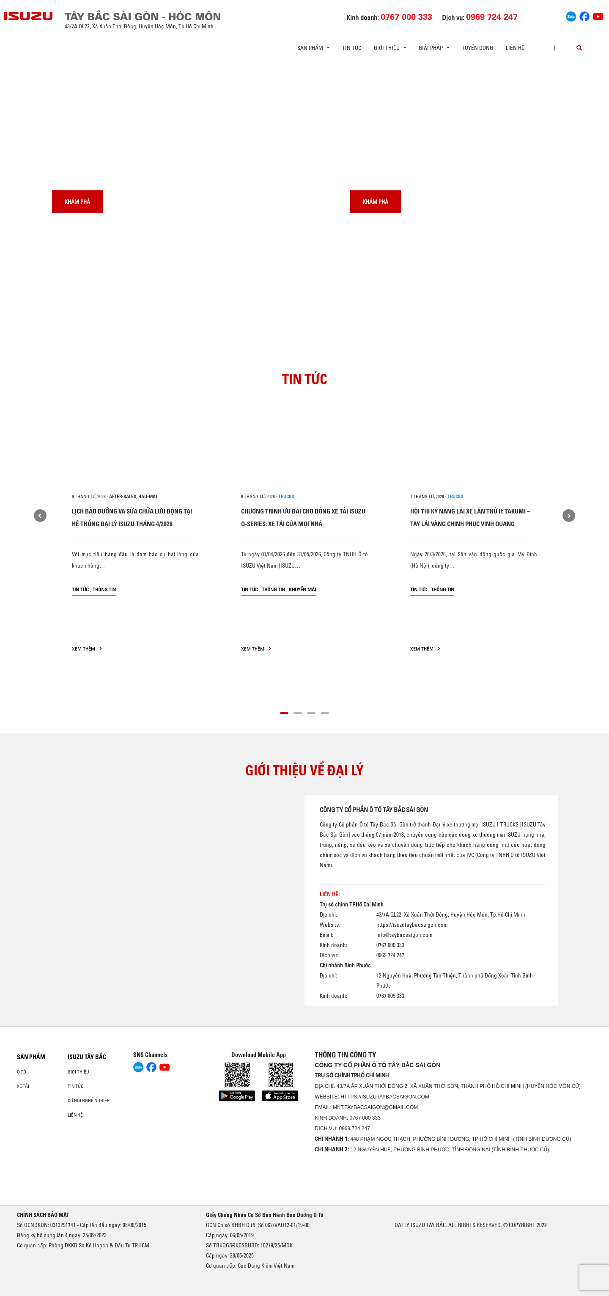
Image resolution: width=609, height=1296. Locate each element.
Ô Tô (21, 1072)
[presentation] (40, 515)
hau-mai (147, 497)
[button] (284, 712)
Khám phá (77, 201)
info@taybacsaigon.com (404, 934)
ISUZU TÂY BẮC (87, 1057)
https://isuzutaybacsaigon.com (411, 924)
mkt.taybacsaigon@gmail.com (375, 1107)
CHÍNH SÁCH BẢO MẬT (43, 1214)
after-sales (122, 497)
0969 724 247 (354, 1128)
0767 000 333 (364, 1118)
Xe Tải (23, 1086)
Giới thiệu (78, 1072)
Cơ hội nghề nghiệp (89, 1101)
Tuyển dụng (477, 47)
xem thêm (87, 648)
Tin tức (351, 47)
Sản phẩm (31, 1057)
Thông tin (104, 589)
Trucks (286, 497)
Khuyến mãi (302, 589)
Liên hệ (515, 47)
